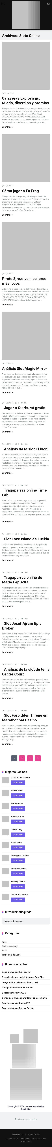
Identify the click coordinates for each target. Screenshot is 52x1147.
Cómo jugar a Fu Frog (20, 191)
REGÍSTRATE (18, 783)
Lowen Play (16, 829)
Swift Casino (17, 790)
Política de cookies (39, 1138)
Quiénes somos (12, 1138)
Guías (4, 942)
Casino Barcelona (19, 894)
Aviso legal (25, 1138)
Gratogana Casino (20, 855)
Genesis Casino (18, 868)
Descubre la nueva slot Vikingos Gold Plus (23, 977)
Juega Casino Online (32, 1134)
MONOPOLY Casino (20, 777)
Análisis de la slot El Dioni (26, 449)
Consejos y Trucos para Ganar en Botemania (24, 998)
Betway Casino (18, 881)
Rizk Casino (16, 842)
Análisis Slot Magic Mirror (24, 368)
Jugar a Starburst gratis (24, 408)
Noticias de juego (10, 946)
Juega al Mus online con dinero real (20, 982)
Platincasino (17, 803)
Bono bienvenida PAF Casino (16, 972)
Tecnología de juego (11, 955)
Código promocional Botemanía (18, 987)
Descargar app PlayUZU (14, 993)
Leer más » (7, 127)
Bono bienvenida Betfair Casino (18, 1008)
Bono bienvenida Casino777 (16, 1003)
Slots (4, 950)
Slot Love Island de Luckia (26, 539)
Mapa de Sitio (26, 1141)
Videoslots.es (17, 816)
